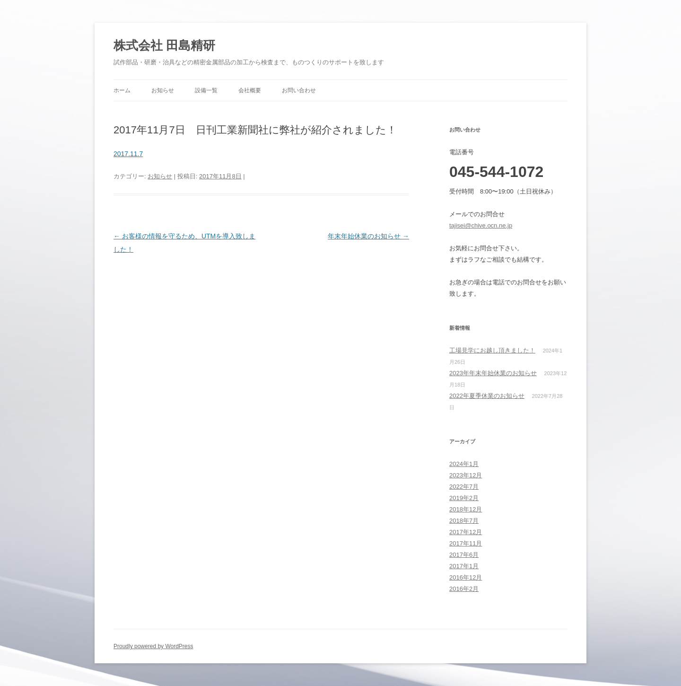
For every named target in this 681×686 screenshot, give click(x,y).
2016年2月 (464, 588)
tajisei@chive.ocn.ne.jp (480, 225)
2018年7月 (464, 520)
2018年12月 (465, 509)
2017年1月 (464, 566)
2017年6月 (464, 554)
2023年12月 (465, 475)
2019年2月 (464, 497)
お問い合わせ (299, 90)
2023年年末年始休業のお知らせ (493, 373)
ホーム (122, 90)
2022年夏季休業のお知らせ (486, 395)
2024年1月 (464, 463)
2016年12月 (465, 577)
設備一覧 (206, 90)
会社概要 (249, 90)
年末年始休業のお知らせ (368, 236)
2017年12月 (465, 532)
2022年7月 (464, 486)
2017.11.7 (128, 154)
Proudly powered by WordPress (153, 646)
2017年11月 (465, 543)
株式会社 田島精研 (164, 45)
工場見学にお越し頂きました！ (492, 350)
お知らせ (162, 90)
